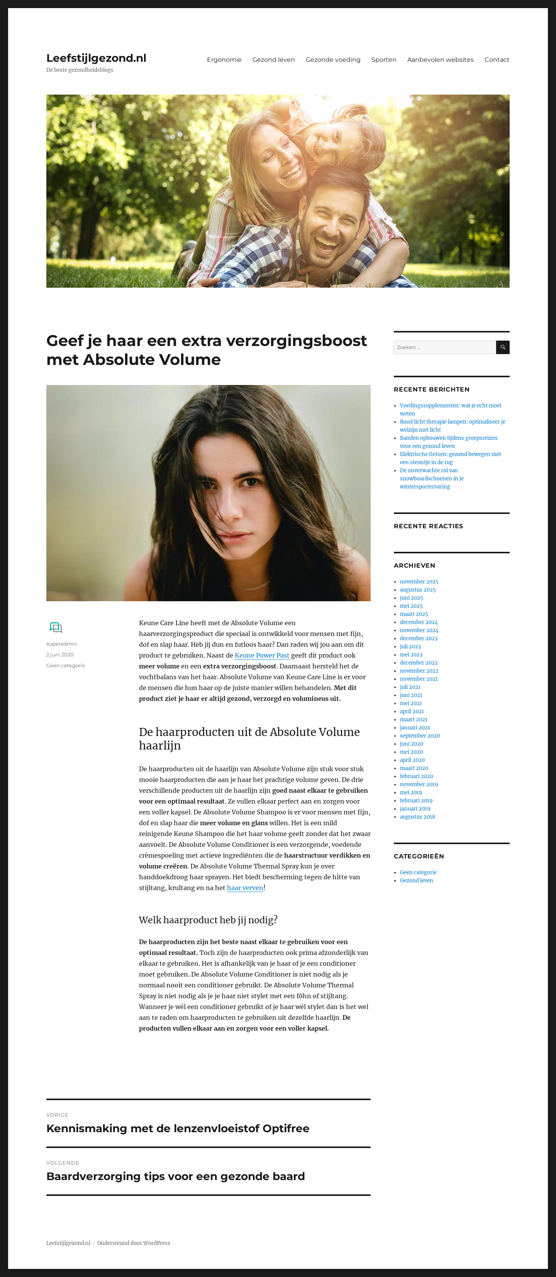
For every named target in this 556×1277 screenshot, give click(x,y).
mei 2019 (411, 792)
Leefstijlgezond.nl (96, 57)
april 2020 (412, 760)
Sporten (384, 59)
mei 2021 (411, 703)
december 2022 (419, 663)
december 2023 (418, 638)
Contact (497, 59)
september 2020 (420, 736)
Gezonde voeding (333, 59)
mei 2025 (411, 606)
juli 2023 (410, 646)
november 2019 (419, 784)
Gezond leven (274, 59)
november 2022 (419, 671)
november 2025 (419, 581)
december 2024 (419, 622)
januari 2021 (415, 727)
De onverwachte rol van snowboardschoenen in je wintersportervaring (432, 478)
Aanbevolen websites (440, 59)
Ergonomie (224, 59)
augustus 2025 (418, 590)
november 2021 (419, 679)
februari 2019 (416, 800)
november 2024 (419, 630)
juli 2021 (410, 687)
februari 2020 (416, 776)
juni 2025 (411, 598)
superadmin (61, 644)
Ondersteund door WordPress (133, 1243)
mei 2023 (411, 654)
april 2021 (412, 711)
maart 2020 (414, 768)
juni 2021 (411, 695)
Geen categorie (65, 665)
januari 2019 (415, 809)
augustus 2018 (417, 817)
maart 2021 (413, 719)
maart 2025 (414, 614)
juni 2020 (411, 744)
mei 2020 (411, 752)
